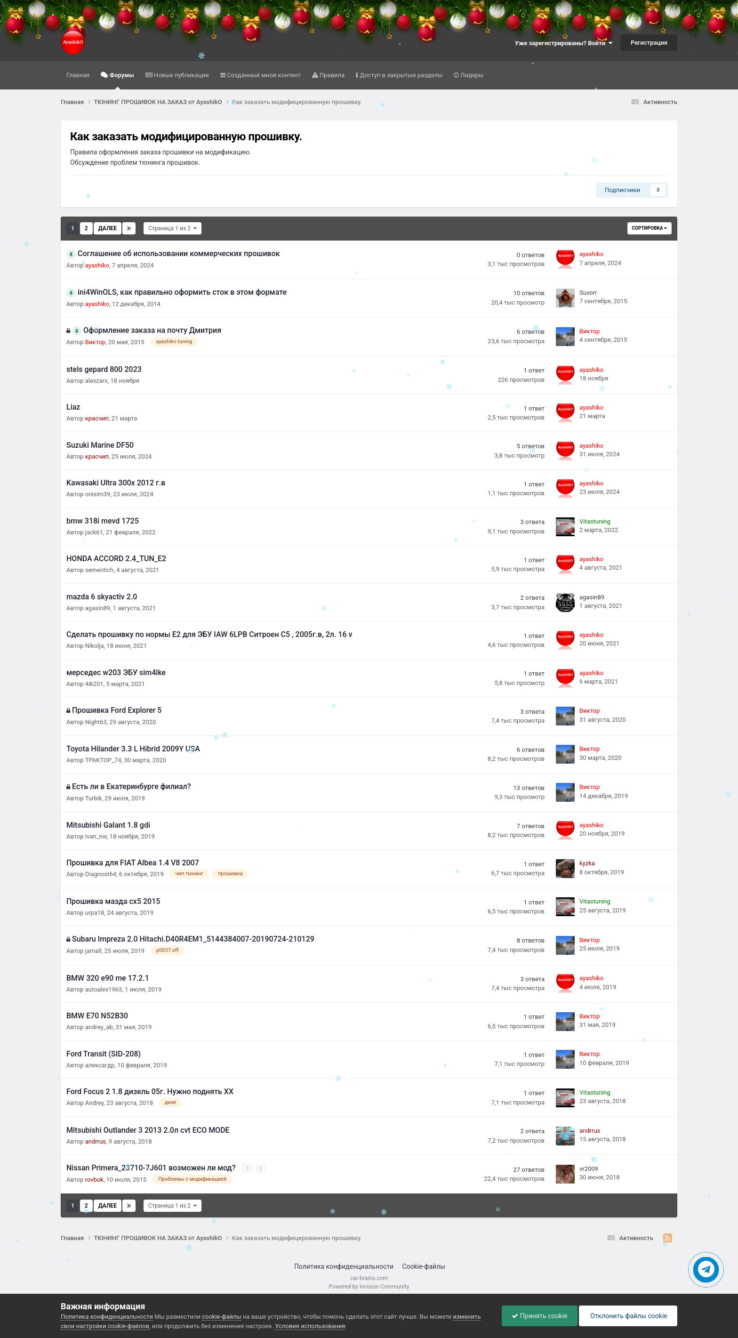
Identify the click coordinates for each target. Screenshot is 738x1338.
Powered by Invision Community (369, 1286)
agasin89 (97, 608)
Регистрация (649, 42)
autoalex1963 (103, 989)
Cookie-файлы (423, 1266)
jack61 (94, 532)
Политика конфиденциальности (343, 1266)
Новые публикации (180, 75)
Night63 (96, 721)
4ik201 (94, 683)
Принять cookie (539, 1316)
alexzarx (96, 380)
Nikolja (94, 645)
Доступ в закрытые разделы (400, 75)
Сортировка (649, 228)
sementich (99, 569)
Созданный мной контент (263, 75)
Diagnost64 (100, 874)
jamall (93, 950)
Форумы (121, 80)
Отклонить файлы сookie (628, 1316)
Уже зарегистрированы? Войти (563, 43)
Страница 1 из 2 (172, 228)
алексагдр (100, 1065)
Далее (107, 228)
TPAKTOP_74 (103, 760)
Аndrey (94, 1102)
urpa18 (94, 912)
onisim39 (98, 494)
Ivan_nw (96, 836)
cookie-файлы (221, 1316)
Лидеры (471, 75)
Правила (331, 75)
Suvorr (588, 292)
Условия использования (310, 1326)
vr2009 (588, 1168)
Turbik (93, 798)
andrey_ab (99, 1027)
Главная (77, 75)
